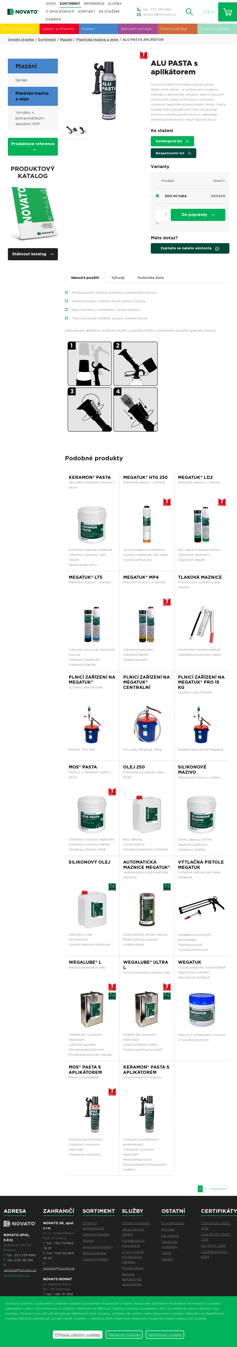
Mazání (88, 28)
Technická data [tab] (150, 278)
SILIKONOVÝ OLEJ (89, 862)
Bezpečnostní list (173, 153)
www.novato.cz (16, 1275)
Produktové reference (33, 146)
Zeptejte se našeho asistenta (190, 248)
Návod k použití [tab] (85, 278)
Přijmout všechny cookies (77, 1334)
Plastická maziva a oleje (97, 39)
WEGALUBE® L (85, 962)
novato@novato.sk (59, 1268)
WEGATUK (189, 962)
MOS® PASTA (83, 766)
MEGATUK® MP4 (141, 577)
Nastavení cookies (124, 1334)
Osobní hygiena (214, 28)
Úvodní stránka (21, 39)
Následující (218, 1189)
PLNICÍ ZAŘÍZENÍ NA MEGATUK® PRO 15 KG (201, 682)
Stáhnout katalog (32, 254)
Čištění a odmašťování (21, 28)
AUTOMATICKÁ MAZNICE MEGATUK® (146, 865)
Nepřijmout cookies (165, 1334)
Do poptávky (198, 214)
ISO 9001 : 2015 (213, 1245)
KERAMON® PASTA (90, 477)
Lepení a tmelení (58, 28)
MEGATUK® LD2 (195, 477)
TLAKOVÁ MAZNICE (200, 577)
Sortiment (47, 39)
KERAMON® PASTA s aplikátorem (146, 1070)
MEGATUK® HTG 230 (145, 477)
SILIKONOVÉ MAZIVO (192, 769)
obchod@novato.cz (159, 14)
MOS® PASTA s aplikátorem (85, 1070)
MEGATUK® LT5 (85, 577)
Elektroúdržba (173, 28)
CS (208, 11)
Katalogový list (172, 141)
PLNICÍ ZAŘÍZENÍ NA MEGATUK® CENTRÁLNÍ (146, 682)
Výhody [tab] (118, 278)
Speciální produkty (138, 28)
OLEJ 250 (134, 766)
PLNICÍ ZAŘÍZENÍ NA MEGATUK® (92, 680)
